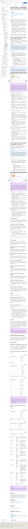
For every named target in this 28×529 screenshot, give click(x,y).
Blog (9, 525)
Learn (10, 5)
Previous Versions (7, 525)
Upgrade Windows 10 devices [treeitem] (5, 40)
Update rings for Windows (17, 501)
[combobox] (4, 7)
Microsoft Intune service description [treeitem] (4, 76)
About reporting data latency (14, 15)
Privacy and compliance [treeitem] (4, 74)
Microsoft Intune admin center (19, 52)
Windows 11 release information (18, 98)
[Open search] (24, 1)
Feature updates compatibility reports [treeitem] (6, 45)
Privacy (16, 525)
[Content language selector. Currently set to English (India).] (3, 524)
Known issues (12, 16)
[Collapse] (7, 5)
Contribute (13, 525)
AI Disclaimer (2, 525)
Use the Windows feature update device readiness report (17, 13)
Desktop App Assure (23, 497)
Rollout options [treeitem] (6, 38)
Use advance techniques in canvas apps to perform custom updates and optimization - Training (18, 515)
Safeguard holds (19, 139)
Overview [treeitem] (5, 31)
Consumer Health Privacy (21, 525)
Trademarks (6, 526)
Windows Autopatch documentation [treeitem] (6, 54)
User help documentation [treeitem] (4, 73)
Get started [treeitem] (5, 35)
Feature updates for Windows (18, 502)
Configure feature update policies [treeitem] (6, 37)
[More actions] (26, 5)
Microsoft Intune (14, 5)
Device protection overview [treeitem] (5, 21)
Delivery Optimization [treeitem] (5, 52)
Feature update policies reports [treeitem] (6, 43)
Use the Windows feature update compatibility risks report (17, 14)
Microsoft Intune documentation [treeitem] (3, 9)
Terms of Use (2, 526)
